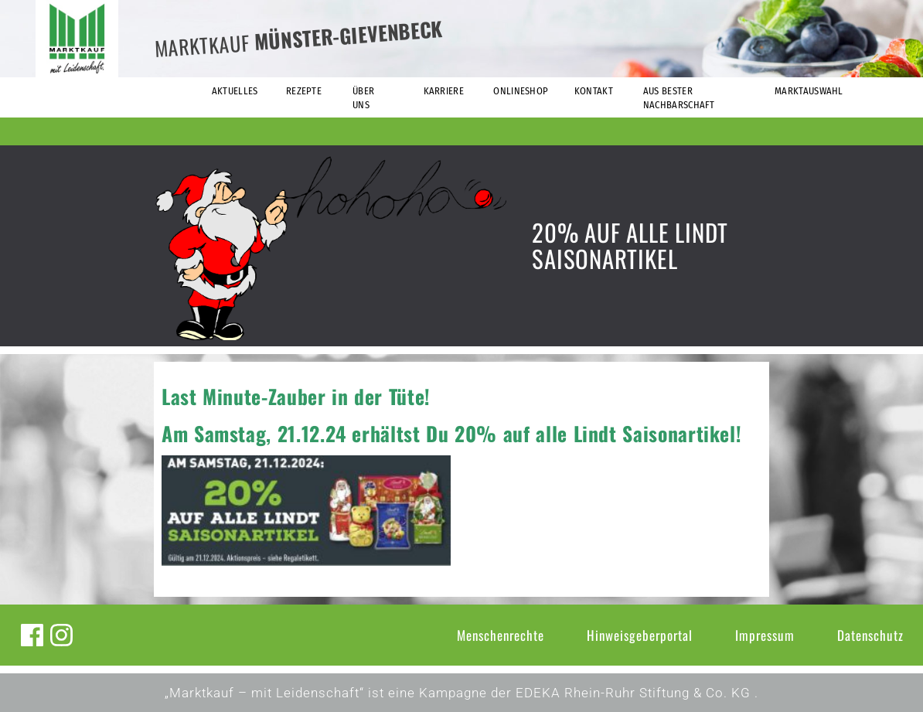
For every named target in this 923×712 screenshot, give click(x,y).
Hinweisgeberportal (640, 635)
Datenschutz (870, 635)
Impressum (765, 635)
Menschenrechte (500, 635)
